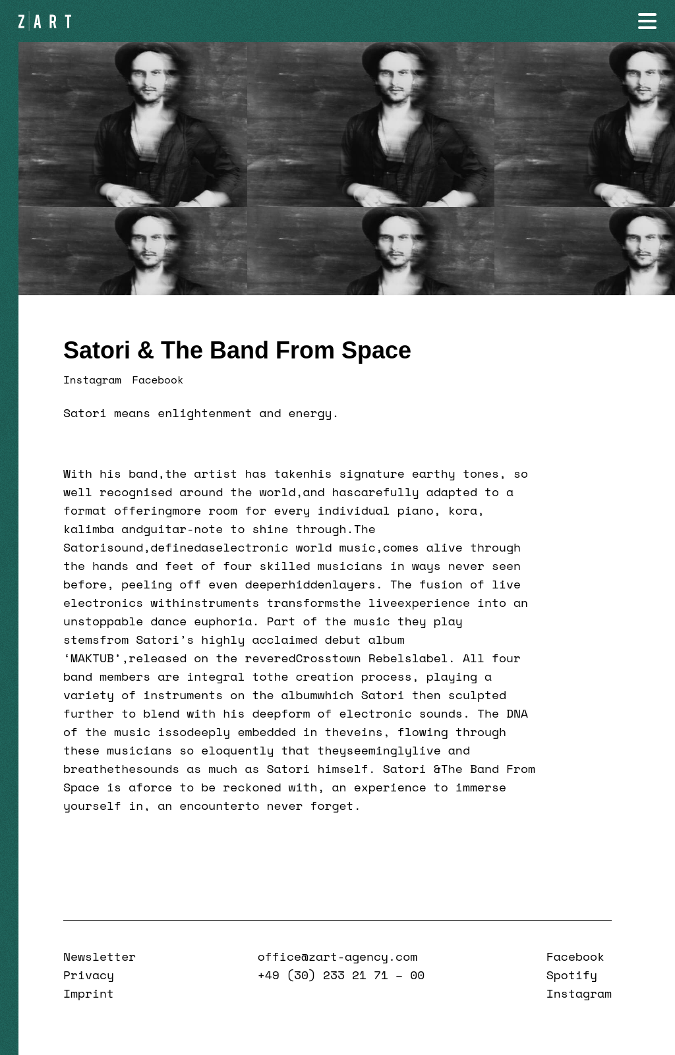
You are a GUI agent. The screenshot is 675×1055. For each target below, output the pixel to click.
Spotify (571, 974)
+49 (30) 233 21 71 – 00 (341, 974)
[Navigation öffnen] (647, 21)
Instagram (92, 379)
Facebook (157, 379)
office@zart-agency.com (337, 956)
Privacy (88, 974)
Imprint (88, 993)
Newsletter (99, 956)
